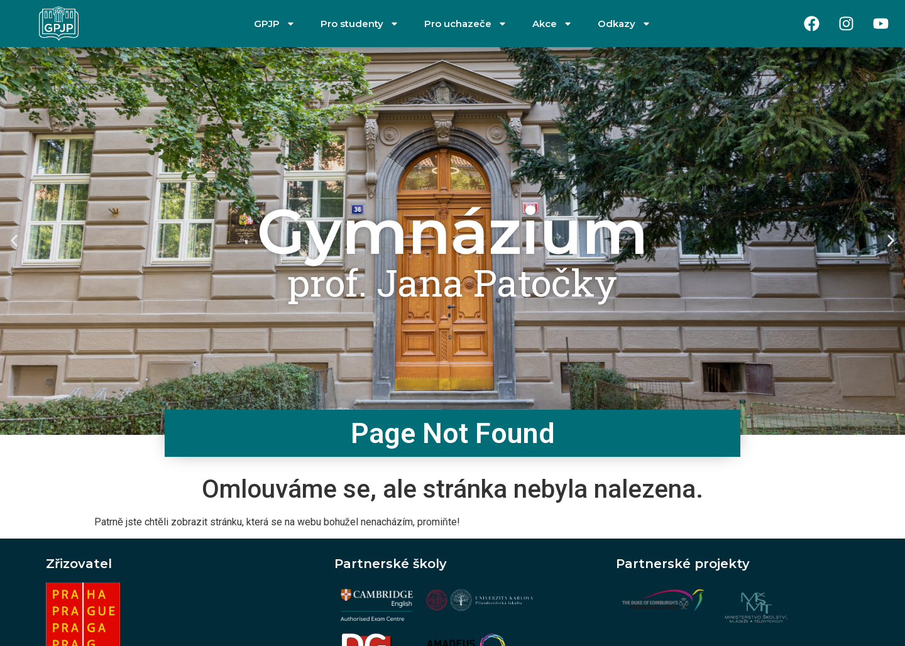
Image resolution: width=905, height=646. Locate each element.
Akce (552, 24)
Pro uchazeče (465, 24)
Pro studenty (360, 24)
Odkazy (624, 24)
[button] (14, 241)
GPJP (274, 24)
